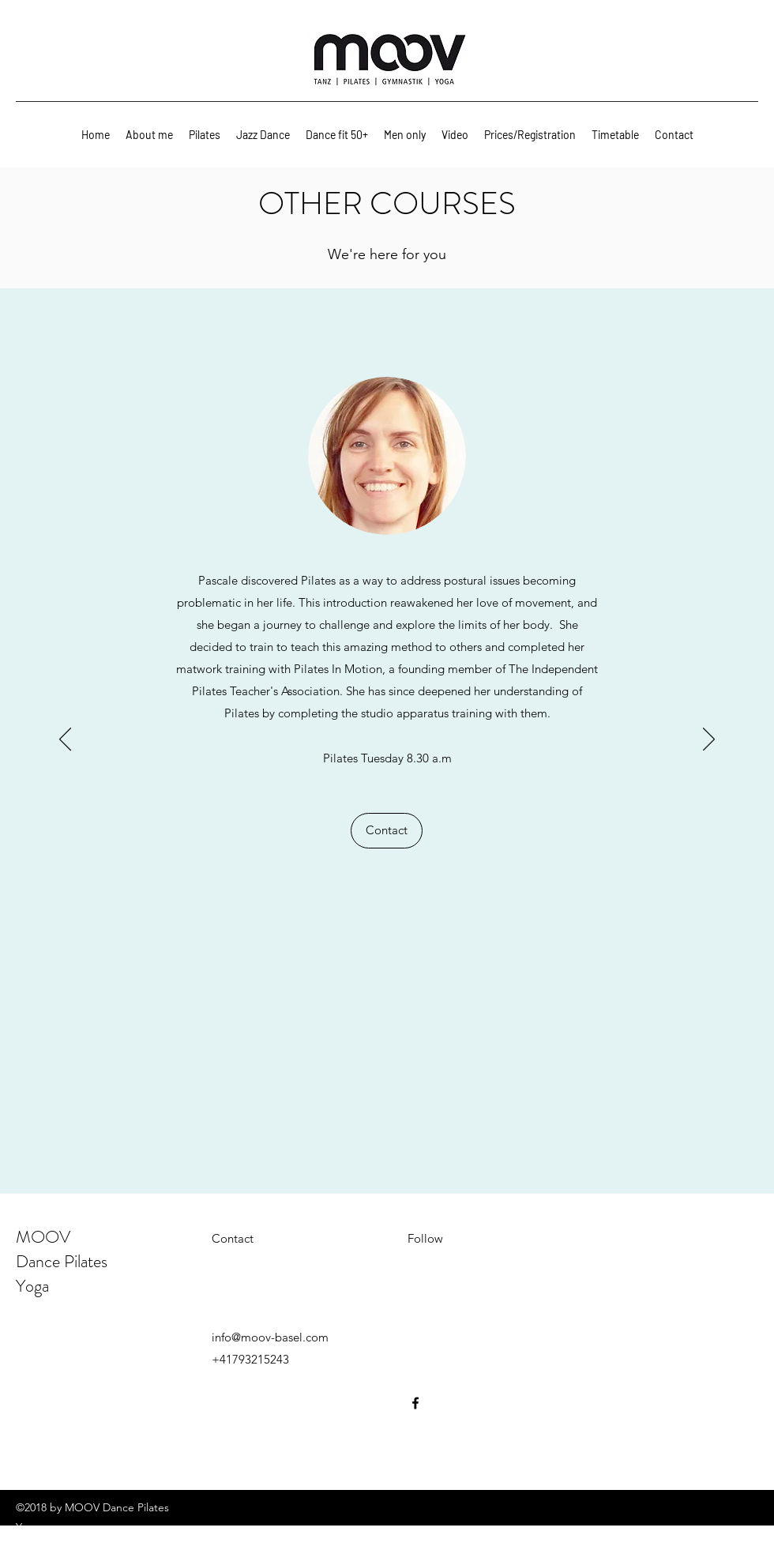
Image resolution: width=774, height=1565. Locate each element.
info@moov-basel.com (270, 1337)
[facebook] (415, 1403)
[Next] (709, 740)
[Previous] (65, 740)
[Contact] (387, 830)
